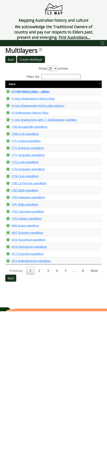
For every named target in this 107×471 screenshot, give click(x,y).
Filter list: (54, 76)
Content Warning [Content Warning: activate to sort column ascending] (51, 86)
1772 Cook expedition (18, 241)
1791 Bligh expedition (17, 317)
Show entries (53, 68)
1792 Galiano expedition (19, 343)
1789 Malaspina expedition (17, 304)
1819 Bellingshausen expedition (20, 416)
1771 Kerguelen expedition (17, 229)
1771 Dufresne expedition (20, 216)
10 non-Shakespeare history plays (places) (19, 129)
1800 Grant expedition (18, 353)
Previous (16, 430)
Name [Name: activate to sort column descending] (12, 86)
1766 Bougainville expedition (18, 182)
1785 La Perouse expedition (17, 279)
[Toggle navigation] (102, 43)
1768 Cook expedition (18, 195)
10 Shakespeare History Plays (19, 145)
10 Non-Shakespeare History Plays (19, 113)
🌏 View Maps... (84, 98)
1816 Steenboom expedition (18, 391)
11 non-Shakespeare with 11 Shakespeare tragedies (19, 164)
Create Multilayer (31, 59)
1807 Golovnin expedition (20, 364)
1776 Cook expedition (18, 267)
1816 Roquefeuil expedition (18, 377)
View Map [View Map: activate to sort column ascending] (77, 86)
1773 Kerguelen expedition (17, 254)
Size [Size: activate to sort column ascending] (38, 86)
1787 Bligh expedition (17, 292)
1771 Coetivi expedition (19, 205)
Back (11, 59)
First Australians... (74, 37)
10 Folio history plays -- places (20, 98)
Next (94, 430)
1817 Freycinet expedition (20, 404)
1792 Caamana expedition (17, 330)
